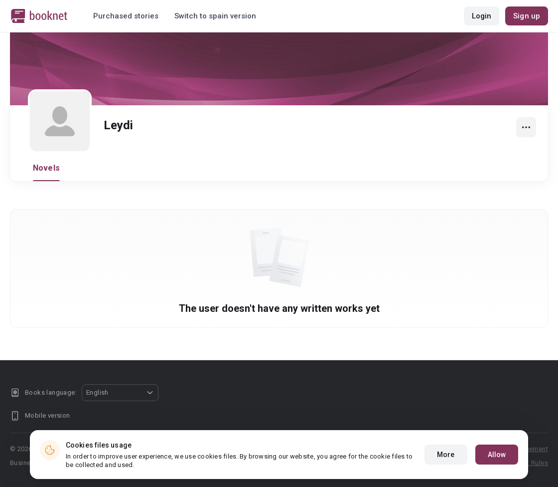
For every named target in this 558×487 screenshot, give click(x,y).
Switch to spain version (215, 15)
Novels (46, 168)
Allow (497, 455)
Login (482, 15)
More (445, 455)
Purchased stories (125, 15)
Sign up (526, 15)
